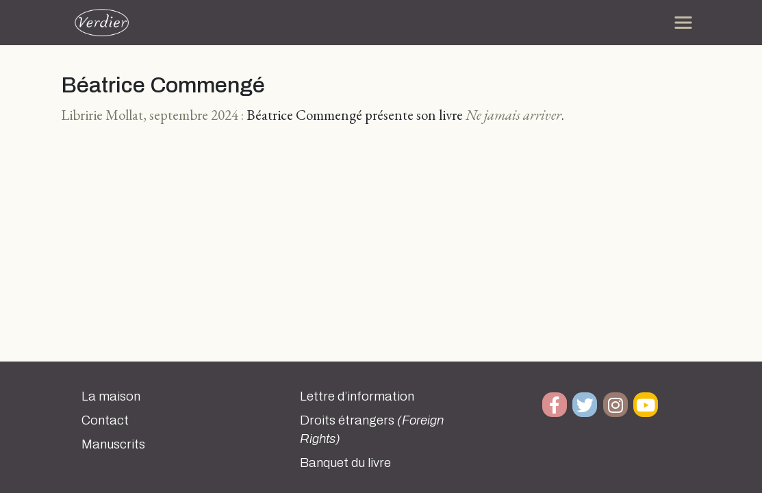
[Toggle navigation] (683, 23)
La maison (110, 396)
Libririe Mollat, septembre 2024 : (152, 114)
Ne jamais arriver (513, 114)
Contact (105, 420)
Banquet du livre (345, 463)
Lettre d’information (357, 396)
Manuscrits (113, 444)
